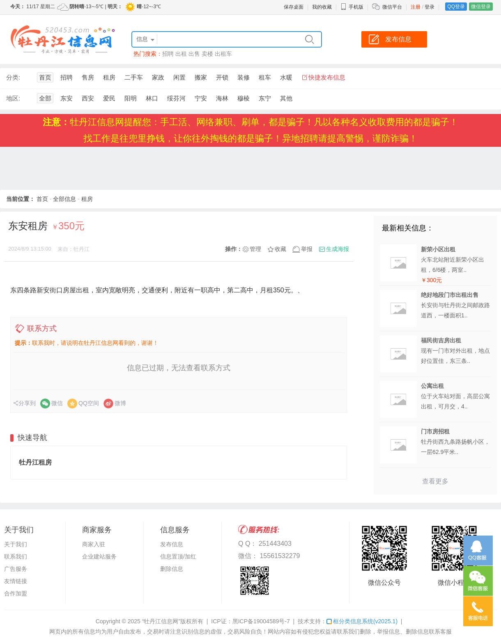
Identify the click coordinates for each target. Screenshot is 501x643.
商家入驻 (93, 544)
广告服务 (15, 568)
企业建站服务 (99, 556)
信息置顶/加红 (178, 556)
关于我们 (15, 544)
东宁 (265, 98)
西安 (88, 98)
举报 (307, 249)
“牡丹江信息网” (161, 621)
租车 (265, 77)
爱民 (109, 98)
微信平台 (392, 7)
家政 (158, 77)
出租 (181, 53)
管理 (255, 249)
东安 (66, 98)
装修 (243, 77)
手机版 (351, 7)
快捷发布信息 (326, 77)
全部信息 (64, 199)
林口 (152, 98)
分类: (13, 77)
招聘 (168, 53)
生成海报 (337, 249)
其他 (286, 98)
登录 (429, 7)
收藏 (280, 249)
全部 (45, 98)
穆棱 (243, 98)
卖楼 (207, 53)
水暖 (286, 77)
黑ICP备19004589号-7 (261, 621)
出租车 (223, 53)
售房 (88, 77)
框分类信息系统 (362, 621)
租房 (109, 77)
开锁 (222, 77)
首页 (45, 77)
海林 (222, 98)
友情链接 (15, 581)
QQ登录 (456, 6)
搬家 (201, 77)
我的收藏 (322, 7)
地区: (13, 98)
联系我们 (15, 556)
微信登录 (481, 6)
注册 (416, 7)
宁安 (201, 98)
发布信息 (171, 544)
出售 (194, 53)
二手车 (133, 77)
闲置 (179, 77)
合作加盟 (15, 593)
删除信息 (171, 568)
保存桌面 (293, 7)
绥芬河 (176, 98)
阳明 (130, 98)
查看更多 (435, 481)
